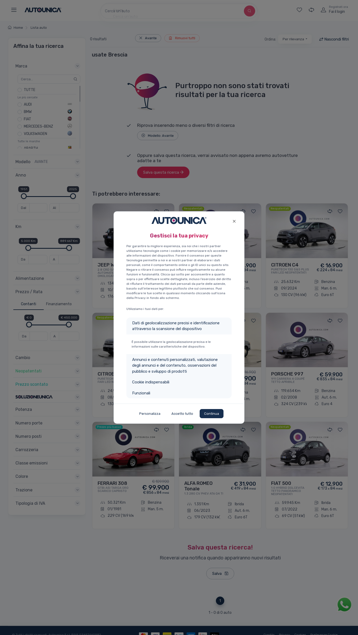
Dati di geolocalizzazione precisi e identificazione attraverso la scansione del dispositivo (176, 326)
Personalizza (149, 414)
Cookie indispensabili (150, 382)
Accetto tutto (182, 414)
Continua (211, 414)
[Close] (234, 220)
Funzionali (141, 393)
